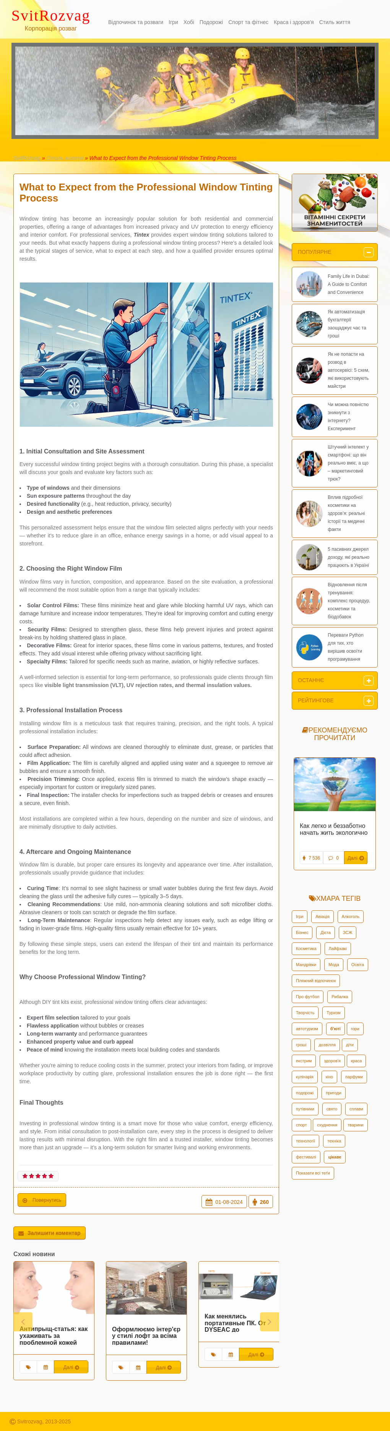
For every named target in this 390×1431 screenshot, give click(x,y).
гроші (301, 1044)
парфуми (354, 1076)
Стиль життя (64, 158)
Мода (333, 964)
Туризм (333, 1012)
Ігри (299, 916)
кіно (329, 1076)
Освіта (357, 964)
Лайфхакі (338, 948)
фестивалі (306, 1157)
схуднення (327, 1125)
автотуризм (307, 1028)
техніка (334, 1141)
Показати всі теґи (313, 1173)
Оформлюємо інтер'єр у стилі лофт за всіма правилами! (146, 1335)
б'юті (335, 1028)
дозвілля (327, 1044)
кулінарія (305, 1076)
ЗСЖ (348, 932)
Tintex (141, 235)
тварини (355, 1125)
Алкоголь (351, 916)
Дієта (325, 932)
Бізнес (302, 932)
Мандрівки (306, 964)
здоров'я (332, 1060)
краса (356, 1060)
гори (355, 1028)
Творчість (305, 1012)
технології (305, 1141)
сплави (356, 1109)
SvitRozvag (27, 158)
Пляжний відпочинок (316, 980)
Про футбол (307, 996)
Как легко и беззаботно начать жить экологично (333, 829)
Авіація (322, 916)
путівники (305, 1109)
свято (332, 1109)
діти (350, 1044)
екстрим (304, 1060)
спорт (301, 1125)
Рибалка (340, 996)
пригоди (333, 1093)
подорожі (305, 1093)
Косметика (306, 948)
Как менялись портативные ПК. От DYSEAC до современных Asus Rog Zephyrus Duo (235, 1329)
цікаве (334, 1157)
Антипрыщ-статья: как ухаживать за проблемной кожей (54, 1335)
